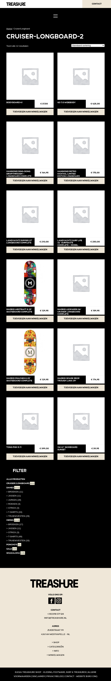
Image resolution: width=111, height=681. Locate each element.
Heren (13, 520)
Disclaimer (38, 676)
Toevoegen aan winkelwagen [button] (30, 111)
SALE (11, 548)
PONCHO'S (13, 544)
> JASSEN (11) (13, 496)
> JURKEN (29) (13, 500)
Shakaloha (15, 553)
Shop (56, 642)
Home (9, 29)
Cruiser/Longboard (20, 483)
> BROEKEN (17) (14, 524)
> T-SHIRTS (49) (14, 536)
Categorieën (56, 646)
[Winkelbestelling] (88, 45)
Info (56, 651)
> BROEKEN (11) (14, 492)
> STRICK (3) (12, 508)
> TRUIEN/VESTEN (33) (18, 540)
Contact (97, 3)
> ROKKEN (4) (13, 504)
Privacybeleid (54, 676)
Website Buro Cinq (86, 676)
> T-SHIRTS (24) (14, 512)
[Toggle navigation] (55, 16)
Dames (13, 487)
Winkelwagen (56, 655)
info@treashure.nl (55, 618)
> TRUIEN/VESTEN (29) (18, 516)
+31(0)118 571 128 (55, 614)
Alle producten (15, 479)
